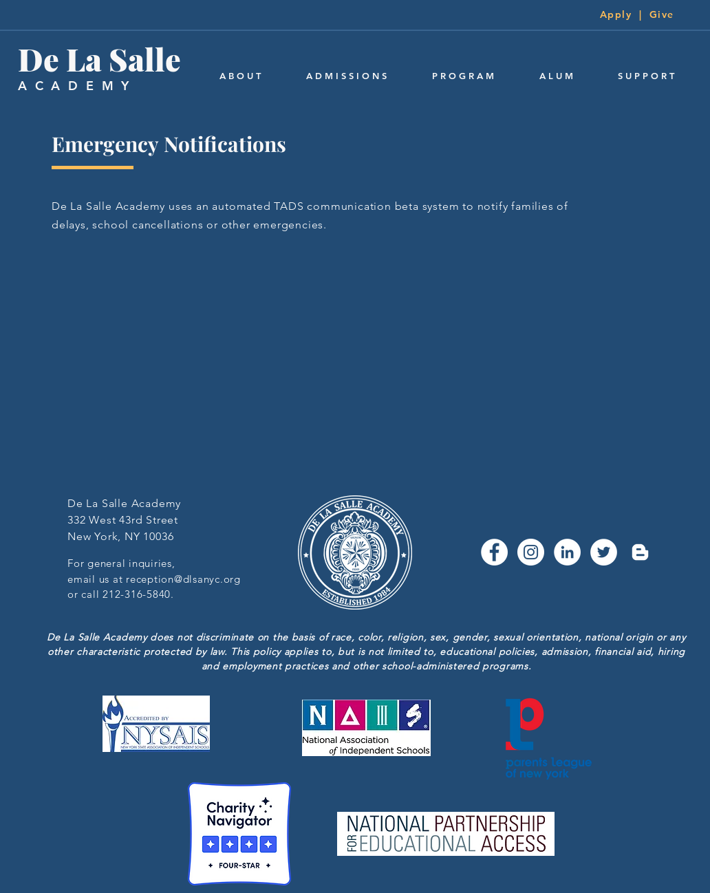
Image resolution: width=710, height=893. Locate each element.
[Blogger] (640, 552)
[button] (240, 76)
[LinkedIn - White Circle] (567, 552)
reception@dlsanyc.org (183, 578)
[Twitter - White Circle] (603, 552)
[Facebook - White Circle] (494, 552)
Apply (616, 14)
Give (661, 14)
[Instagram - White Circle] (530, 552)
